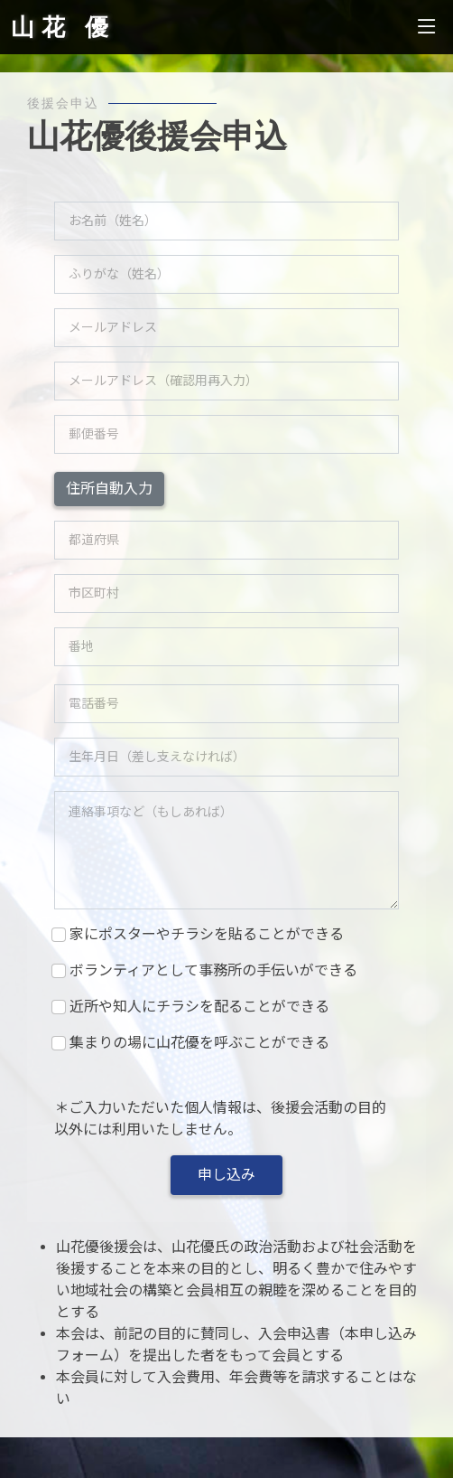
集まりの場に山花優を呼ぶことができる (199, 1042)
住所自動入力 (109, 488)
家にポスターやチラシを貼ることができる (206, 934)
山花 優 (63, 27)
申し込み (226, 1174)
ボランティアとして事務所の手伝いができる (213, 970)
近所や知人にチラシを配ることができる (199, 1006)
